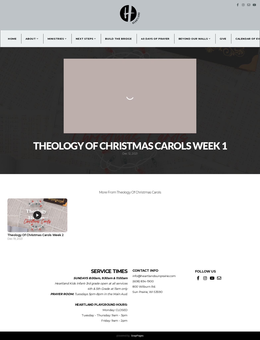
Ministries (57, 38)
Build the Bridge (118, 38)
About (32, 38)
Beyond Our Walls (195, 38)
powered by (130, 335)
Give (223, 38)
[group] (37, 220)
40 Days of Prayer (155, 38)
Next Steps (86, 38)
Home (12, 38)
